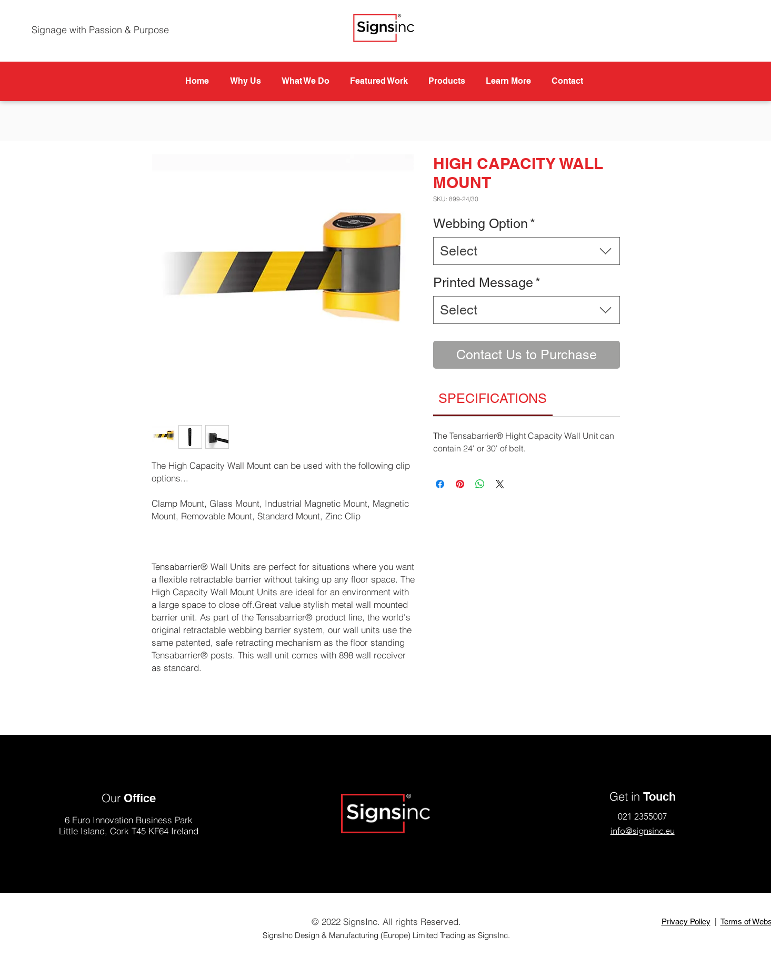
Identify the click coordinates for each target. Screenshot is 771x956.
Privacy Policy (686, 921)
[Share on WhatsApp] (480, 484)
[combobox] (526, 251)
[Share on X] (500, 484)
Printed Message (486, 282)
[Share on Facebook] (440, 484)
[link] (492, 398)
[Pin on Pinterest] (460, 484)
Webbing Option (484, 223)
